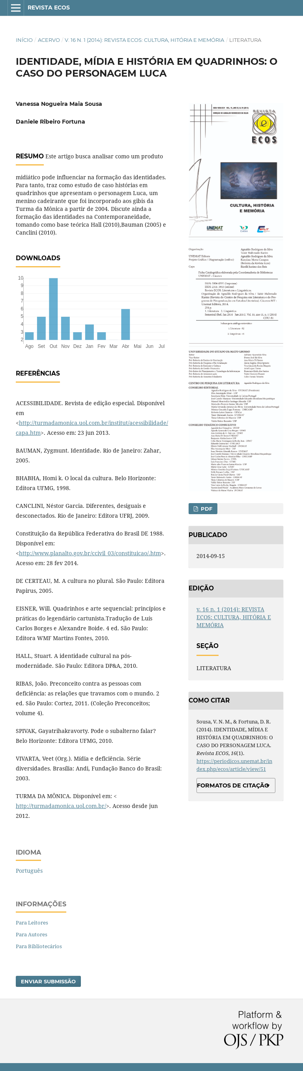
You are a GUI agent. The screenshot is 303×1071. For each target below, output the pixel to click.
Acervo (49, 40)
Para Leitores (32, 922)
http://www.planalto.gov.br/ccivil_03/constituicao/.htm (90, 553)
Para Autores (31, 934)
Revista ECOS (49, 7)
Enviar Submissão (48, 981)
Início (24, 40)
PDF (205, 508)
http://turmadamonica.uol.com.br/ (61, 806)
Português (29, 870)
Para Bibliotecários (39, 946)
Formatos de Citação (233, 785)
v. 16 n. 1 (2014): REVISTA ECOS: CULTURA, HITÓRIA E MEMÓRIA (144, 40)
